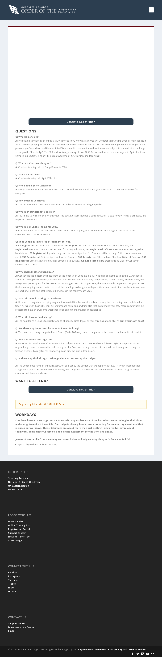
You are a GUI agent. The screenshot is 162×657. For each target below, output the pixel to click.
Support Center (16, 623)
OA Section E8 (16, 489)
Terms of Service (136, 649)
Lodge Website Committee (91, 649)
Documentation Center (21, 627)
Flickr (11, 587)
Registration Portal (19, 529)
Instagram (14, 576)
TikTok (12, 583)
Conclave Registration (81, 121)
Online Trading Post (19, 525)
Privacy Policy (115, 649)
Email (11, 630)
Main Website (15, 521)
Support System (17, 532)
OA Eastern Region (18, 485)
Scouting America (18, 478)
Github (12, 591)
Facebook (13, 572)
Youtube (13, 580)
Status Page (15, 540)
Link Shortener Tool (19, 536)
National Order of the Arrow (24, 481)
